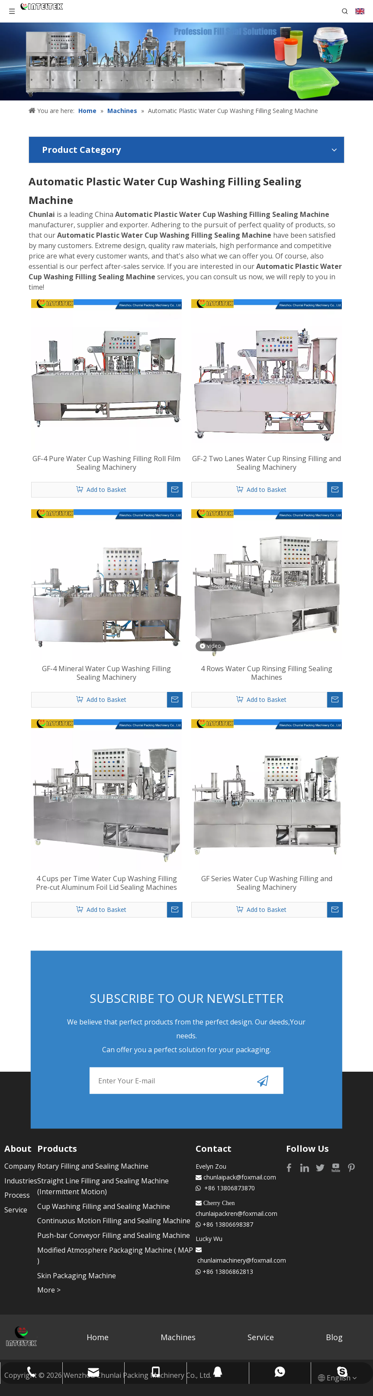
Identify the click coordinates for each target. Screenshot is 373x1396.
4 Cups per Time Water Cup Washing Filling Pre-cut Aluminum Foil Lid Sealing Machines (106, 883)
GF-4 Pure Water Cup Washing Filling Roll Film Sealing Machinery (106, 463)
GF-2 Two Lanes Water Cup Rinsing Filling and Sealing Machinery (266, 463)
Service (15, 1210)
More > (49, 1290)
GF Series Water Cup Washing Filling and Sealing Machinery (266, 883)
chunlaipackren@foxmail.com (236, 1213)
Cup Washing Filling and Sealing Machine (103, 1206)
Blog (334, 1337)
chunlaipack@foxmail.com (239, 1177)
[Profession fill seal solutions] (186, 61)
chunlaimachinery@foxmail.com (241, 1260)
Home (98, 1337)
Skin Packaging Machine (76, 1275)
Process (17, 1195)
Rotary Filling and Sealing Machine (92, 1166)
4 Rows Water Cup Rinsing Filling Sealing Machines (266, 673)
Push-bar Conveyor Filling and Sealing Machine (113, 1235)
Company (19, 1166)
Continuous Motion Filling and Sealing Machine (113, 1220)
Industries (20, 1181)
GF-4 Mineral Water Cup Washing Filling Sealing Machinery (106, 673)
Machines (178, 1337)
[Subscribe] (262, 1080)
